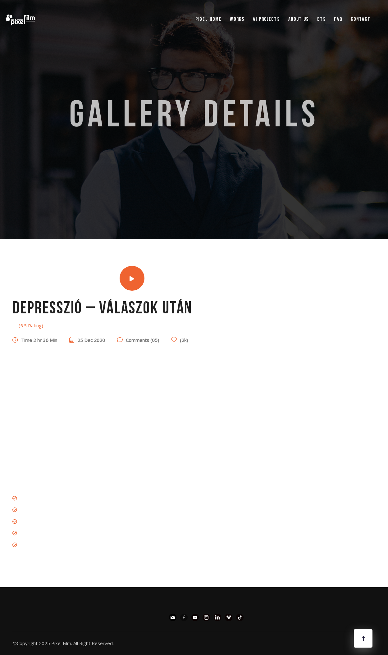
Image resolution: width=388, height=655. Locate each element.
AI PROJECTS (266, 19)
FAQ (338, 19)
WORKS (237, 19)
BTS (321, 19)
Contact (360, 19)
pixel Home (208, 19)
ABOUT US (298, 19)
